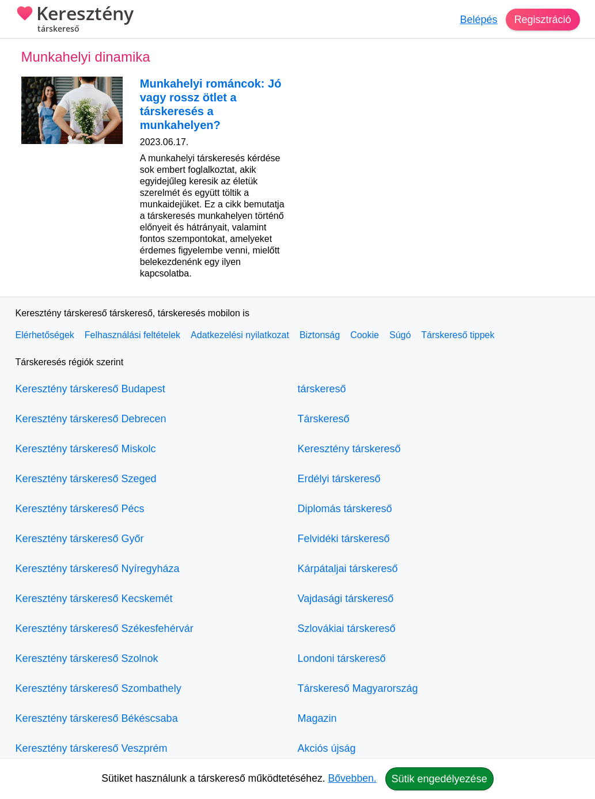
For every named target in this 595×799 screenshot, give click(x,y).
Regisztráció (542, 19)
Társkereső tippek (457, 335)
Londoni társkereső (342, 658)
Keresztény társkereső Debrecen (91, 419)
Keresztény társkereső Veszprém (92, 748)
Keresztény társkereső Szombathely (98, 688)
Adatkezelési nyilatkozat (240, 335)
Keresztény (75, 20)
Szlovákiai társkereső (347, 628)
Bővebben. (352, 778)
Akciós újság (327, 748)
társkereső (322, 389)
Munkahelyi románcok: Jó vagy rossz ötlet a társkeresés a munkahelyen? (211, 104)
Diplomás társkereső (345, 508)
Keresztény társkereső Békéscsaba (97, 718)
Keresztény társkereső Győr (80, 538)
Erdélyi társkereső (339, 478)
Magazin (317, 718)
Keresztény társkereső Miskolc (86, 449)
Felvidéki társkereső (344, 538)
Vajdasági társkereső (346, 598)
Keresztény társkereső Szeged (86, 478)
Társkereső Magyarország (358, 688)
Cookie (364, 335)
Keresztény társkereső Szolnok (87, 658)
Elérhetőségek (45, 335)
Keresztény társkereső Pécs (80, 508)
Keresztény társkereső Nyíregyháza (98, 568)
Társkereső (324, 419)
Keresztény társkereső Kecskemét (94, 598)
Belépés (478, 19)
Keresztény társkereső (349, 449)
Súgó (400, 335)
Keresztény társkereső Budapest (90, 389)
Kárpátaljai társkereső (348, 568)
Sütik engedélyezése (439, 779)
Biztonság (320, 335)
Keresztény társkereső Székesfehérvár (105, 628)
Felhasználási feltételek (132, 335)
